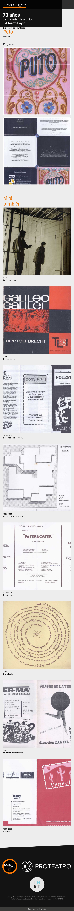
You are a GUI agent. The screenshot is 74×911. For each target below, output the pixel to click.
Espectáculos (9, 28)
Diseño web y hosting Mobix (37, 909)
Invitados (21, 28)
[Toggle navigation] (70, 5)
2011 (8, 37)
